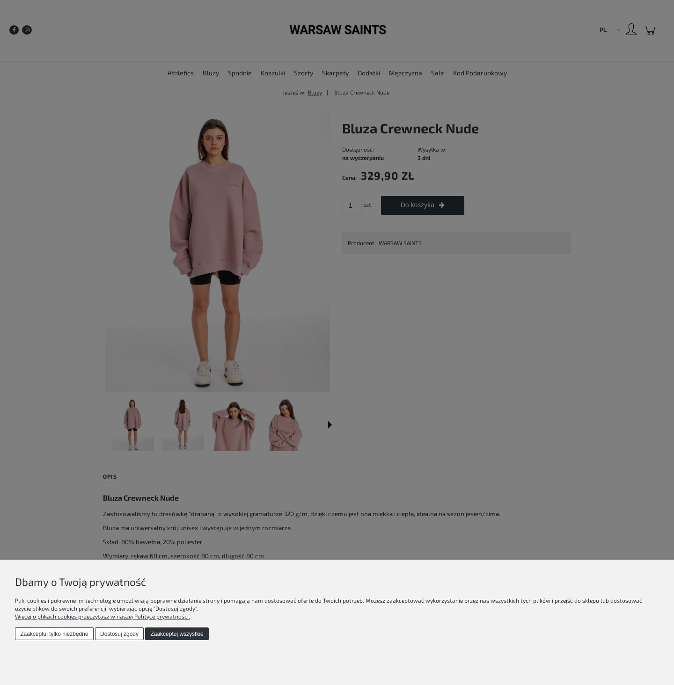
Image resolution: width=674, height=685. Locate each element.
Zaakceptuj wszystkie (176, 634)
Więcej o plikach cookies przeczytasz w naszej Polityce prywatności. (102, 616)
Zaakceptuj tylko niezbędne (54, 634)
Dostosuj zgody (119, 634)
